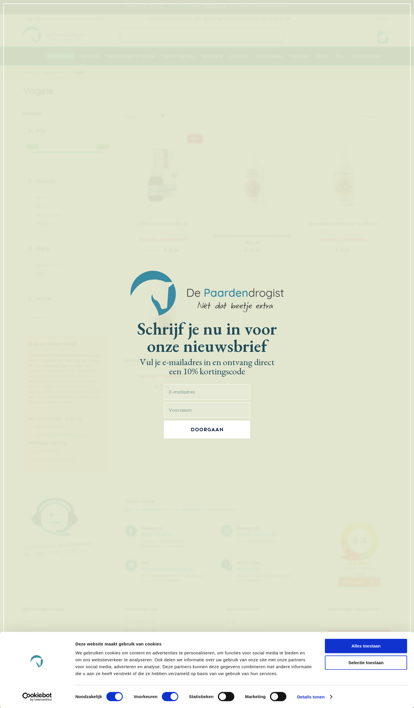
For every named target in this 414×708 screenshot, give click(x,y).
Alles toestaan (366, 645)
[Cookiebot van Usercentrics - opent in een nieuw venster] (37, 696)
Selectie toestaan (366, 662)
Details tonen (310, 696)
